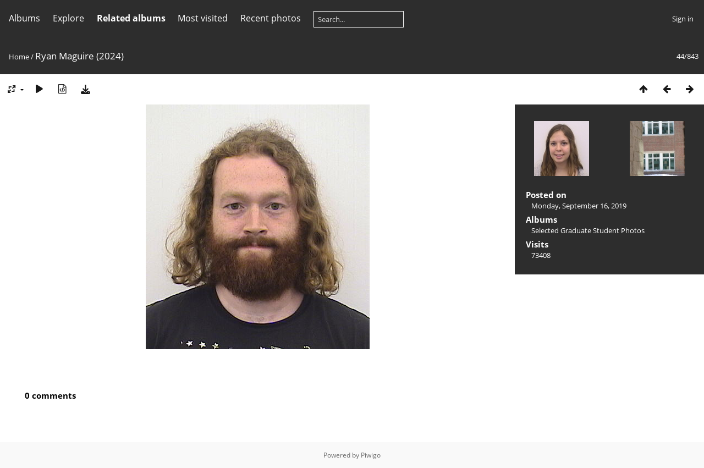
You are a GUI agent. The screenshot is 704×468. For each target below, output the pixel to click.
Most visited (203, 18)
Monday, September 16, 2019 (578, 206)
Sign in (683, 19)
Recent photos (270, 18)
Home (19, 57)
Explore (68, 18)
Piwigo (371, 455)
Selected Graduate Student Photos (588, 230)
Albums (24, 18)
